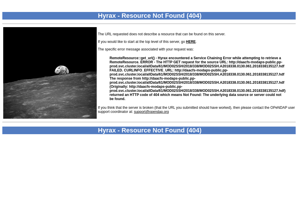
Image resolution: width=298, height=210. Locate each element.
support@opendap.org (151, 112)
